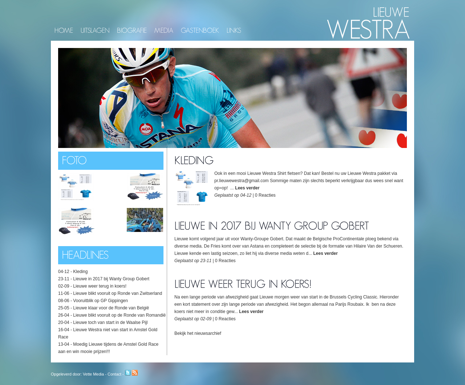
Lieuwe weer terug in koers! (99, 286)
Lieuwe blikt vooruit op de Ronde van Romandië (119, 315)
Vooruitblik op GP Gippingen (100, 300)
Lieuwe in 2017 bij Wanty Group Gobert (111, 278)
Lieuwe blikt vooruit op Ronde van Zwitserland (117, 293)
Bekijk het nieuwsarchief (197, 333)
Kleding (80, 271)
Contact (114, 374)
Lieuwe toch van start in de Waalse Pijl (110, 322)
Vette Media (93, 374)
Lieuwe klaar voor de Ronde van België (111, 307)
